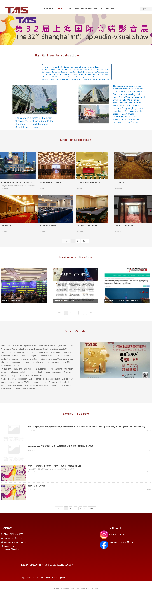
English (144, 9)
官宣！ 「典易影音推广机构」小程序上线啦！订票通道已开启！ (55, 466)
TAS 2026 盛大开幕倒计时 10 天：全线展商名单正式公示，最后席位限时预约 (60, 446)
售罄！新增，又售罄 (36, 486)
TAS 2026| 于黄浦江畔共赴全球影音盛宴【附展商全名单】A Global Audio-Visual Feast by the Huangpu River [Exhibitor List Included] (86, 427)
